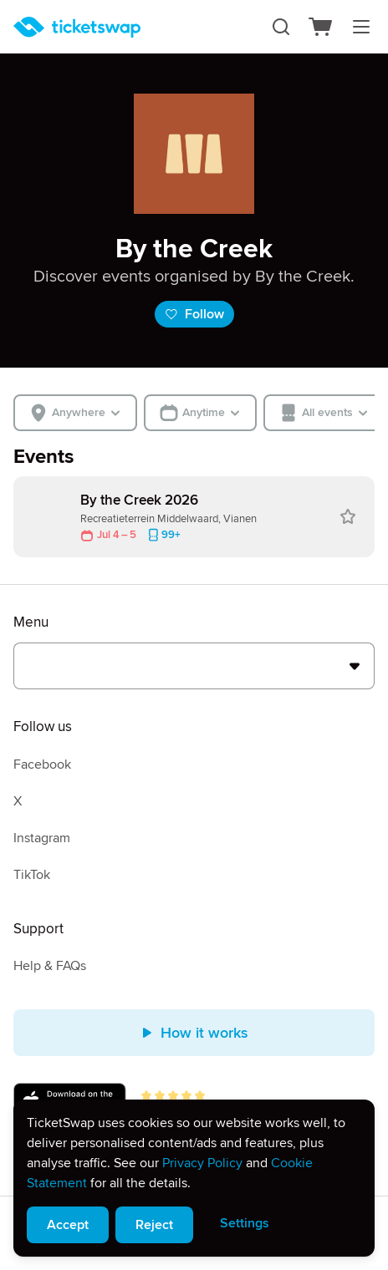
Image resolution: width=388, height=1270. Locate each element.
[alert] (194, 1178)
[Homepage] (76, 27)
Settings (244, 1223)
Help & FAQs (49, 966)
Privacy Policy (202, 1163)
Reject (154, 1225)
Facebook (42, 764)
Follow (194, 314)
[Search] (281, 26)
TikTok (31, 874)
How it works (194, 1033)
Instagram (41, 838)
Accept (68, 1225)
